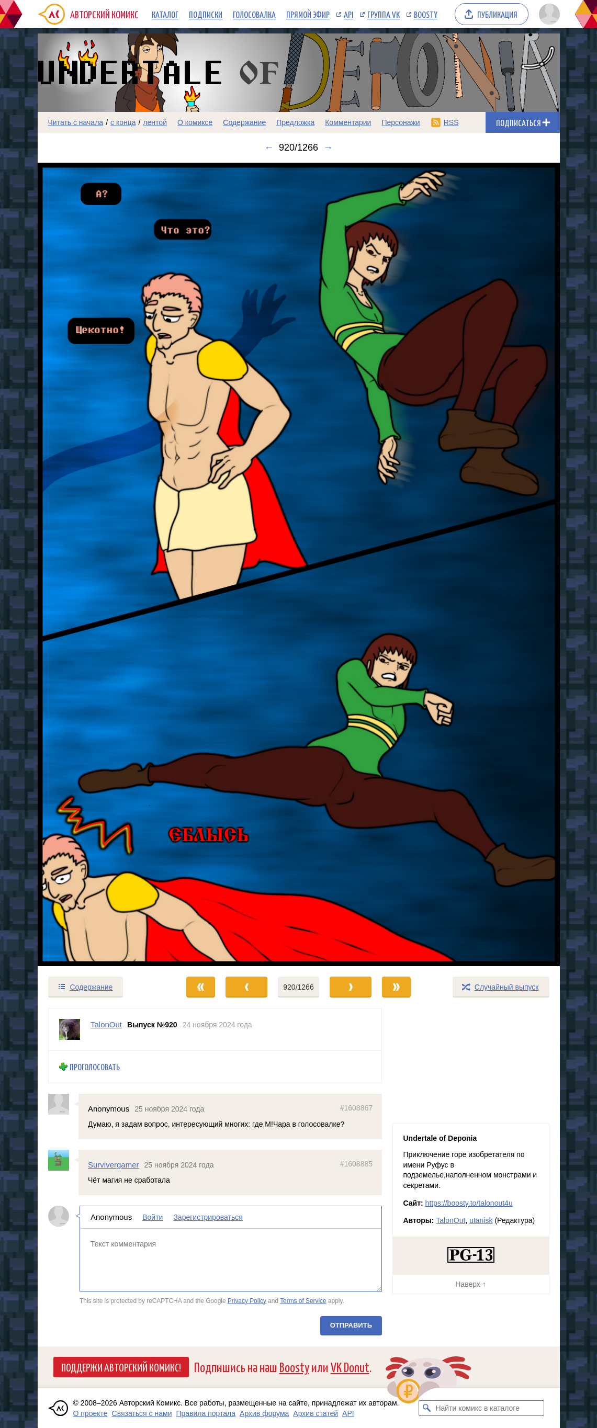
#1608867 (356, 1108)
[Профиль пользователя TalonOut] (69, 1029)
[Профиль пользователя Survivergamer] (63, 1160)
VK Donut (350, 1366)
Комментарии (348, 122)
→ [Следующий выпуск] (328, 147)
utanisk (480, 1220)
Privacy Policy (246, 1301)
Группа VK (383, 14)
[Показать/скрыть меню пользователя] (547, 14)
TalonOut (450, 1220)
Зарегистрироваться (207, 1217)
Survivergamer (113, 1164)
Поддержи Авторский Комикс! (121, 1367)
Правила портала (205, 1413)
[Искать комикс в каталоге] (426, 1408)
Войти (152, 1217)
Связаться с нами (142, 1413)
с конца (123, 122)
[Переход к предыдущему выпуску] (103, 565)
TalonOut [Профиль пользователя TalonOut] (106, 1024)
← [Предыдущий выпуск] (269, 147)
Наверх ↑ (470, 1284)
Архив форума (264, 1413)
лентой (155, 122)
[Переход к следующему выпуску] (299, 565)
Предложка (295, 122)
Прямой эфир (308, 14)
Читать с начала (76, 122)
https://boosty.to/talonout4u (469, 1203)
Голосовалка (254, 14)
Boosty (425, 14)
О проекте (90, 1413)
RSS (451, 122)
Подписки (205, 14)
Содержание (244, 122)
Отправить (350, 1325)
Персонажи (400, 122)
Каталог (165, 14)
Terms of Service (303, 1301)
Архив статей (315, 1413)
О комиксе (194, 122)
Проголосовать (95, 1066)
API (348, 14)
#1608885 (356, 1164)
